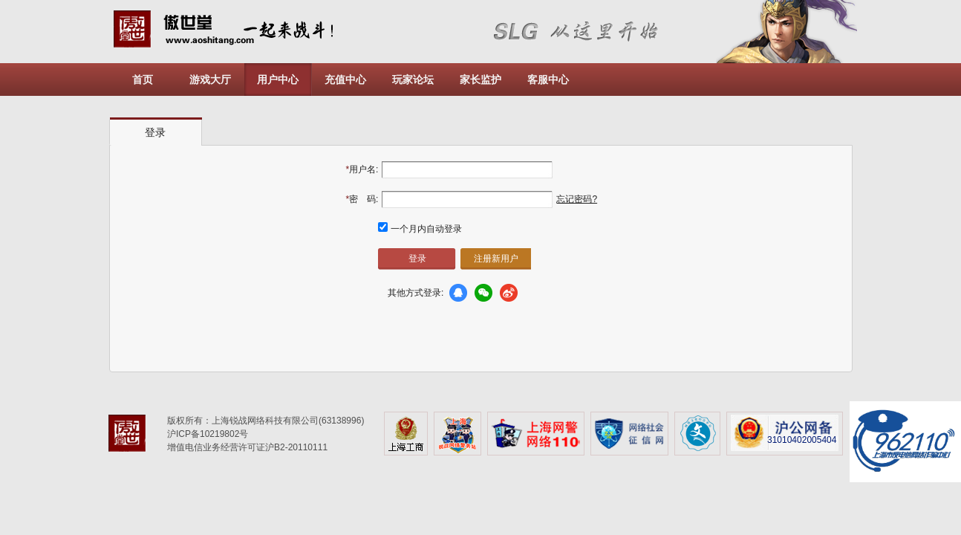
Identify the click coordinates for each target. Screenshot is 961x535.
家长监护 (480, 79)
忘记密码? (576, 199)
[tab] (156, 131)
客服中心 (548, 79)
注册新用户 (496, 258)
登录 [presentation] (155, 132)
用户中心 (278, 79)
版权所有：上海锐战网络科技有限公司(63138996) (265, 420)
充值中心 (345, 79)
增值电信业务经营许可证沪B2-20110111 (247, 447)
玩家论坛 (413, 79)
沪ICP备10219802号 (207, 434)
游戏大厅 (210, 79)
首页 (142, 79)
